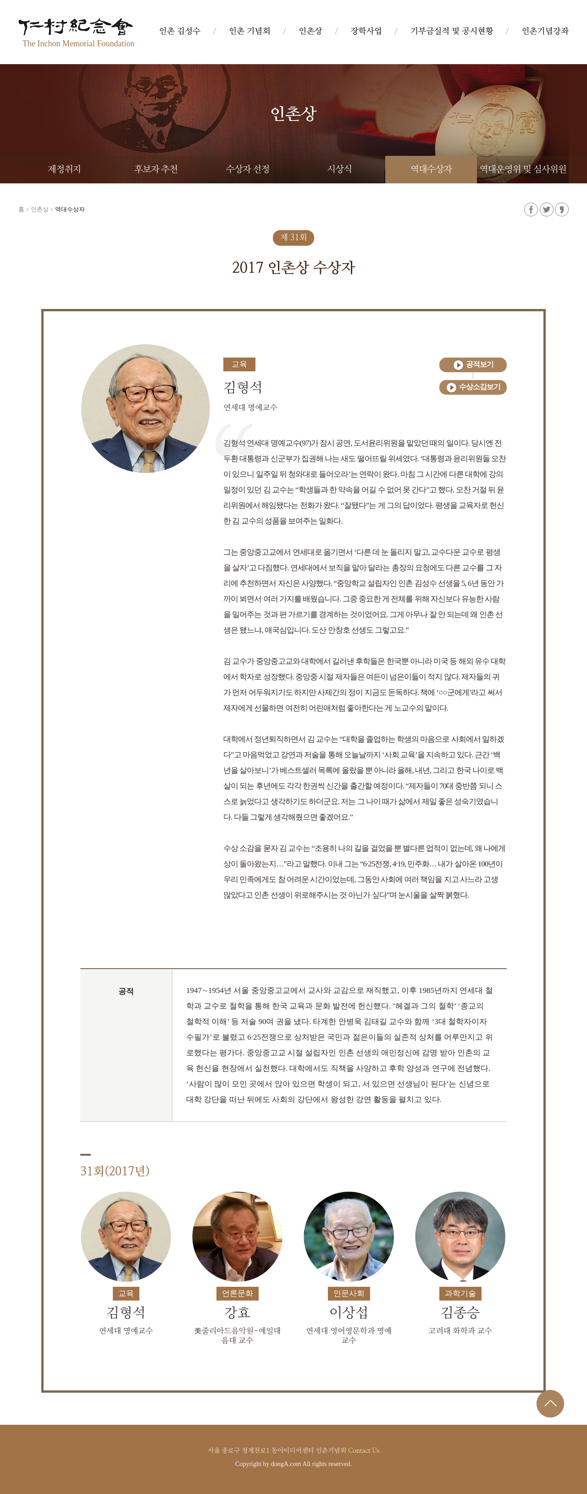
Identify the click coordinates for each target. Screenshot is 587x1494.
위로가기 (550, 1403)
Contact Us (363, 1451)
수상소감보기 (479, 387)
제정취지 (64, 169)
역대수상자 (431, 169)
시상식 (339, 169)
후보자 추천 (156, 169)
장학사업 (366, 32)
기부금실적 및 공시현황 (451, 32)
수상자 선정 (248, 169)
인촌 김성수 (179, 32)
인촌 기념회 (249, 32)
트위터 (547, 209)
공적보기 (479, 364)
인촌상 (310, 32)
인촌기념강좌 (545, 32)
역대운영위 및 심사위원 (523, 169)
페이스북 (531, 209)
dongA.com (286, 1464)
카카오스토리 (562, 209)
